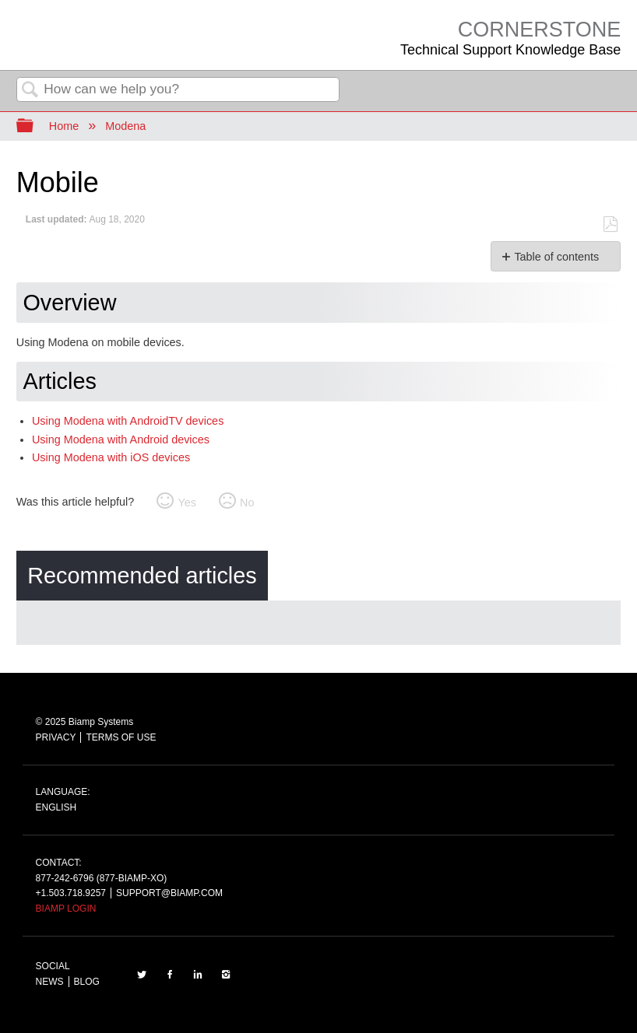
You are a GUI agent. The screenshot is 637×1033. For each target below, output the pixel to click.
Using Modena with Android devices (120, 439)
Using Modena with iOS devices (111, 457)
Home (64, 126)
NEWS (50, 981)
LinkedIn (197, 974)
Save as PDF (610, 224)
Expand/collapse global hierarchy (35, 126)
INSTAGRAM (226, 974)
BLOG (87, 981)
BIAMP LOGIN (66, 908)
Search (30, 91)
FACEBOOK (169, 974)
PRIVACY (56, 737)
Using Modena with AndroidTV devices (127, 421)
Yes (186, 502)
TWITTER (141, 974)
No (247, 502)
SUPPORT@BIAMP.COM (169, 893)
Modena (125, 126)
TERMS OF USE (121, 737)
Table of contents (556, 256)
